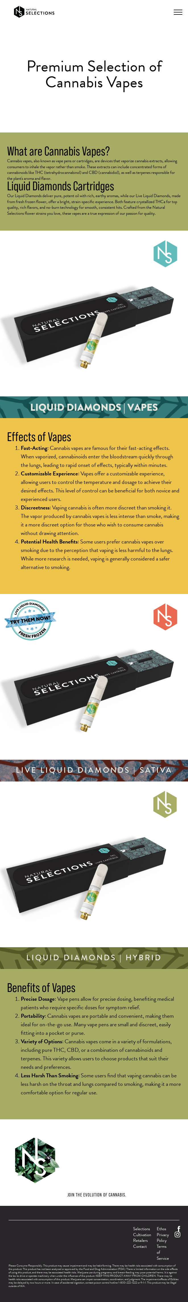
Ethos (161, 1229)
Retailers (140, 1240)
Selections (141, 1229)
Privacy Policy (163, 1238)
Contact (140, 1246)
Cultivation (142, 1235)
